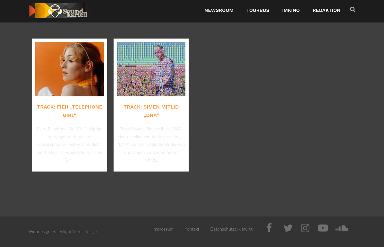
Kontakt (192, 229)
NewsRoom (219, 10)
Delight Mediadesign (77, 231)
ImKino (291, 10)
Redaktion (326, 10)
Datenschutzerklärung (231, 229)
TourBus (257, 10)
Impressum (162, 229)
